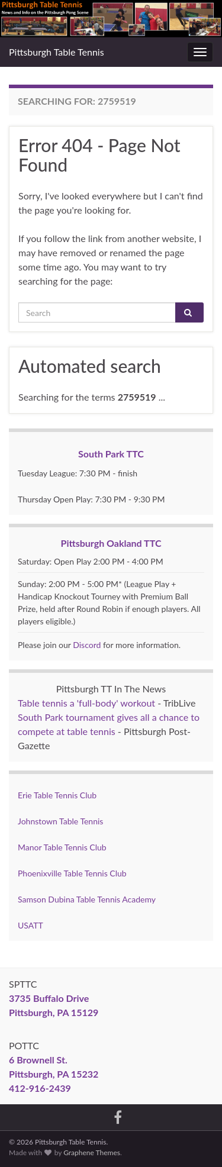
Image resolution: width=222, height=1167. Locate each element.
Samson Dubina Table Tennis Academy (87, 899)
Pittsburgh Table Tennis (56, 51)
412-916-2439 (40, 1088)
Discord (87, 645)
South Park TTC (111, 453)
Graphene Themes (91, 1152)
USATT (30, 925)
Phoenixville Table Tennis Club (72, 873)
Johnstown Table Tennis (60, 821)
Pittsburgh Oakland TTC (111, 543)
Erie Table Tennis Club (57, 795)
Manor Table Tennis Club (62, 847)
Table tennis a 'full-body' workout (86, 702)
